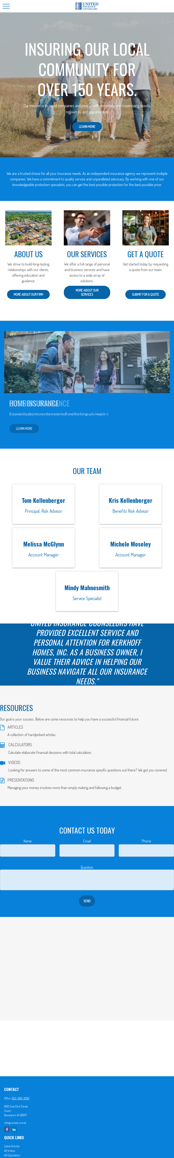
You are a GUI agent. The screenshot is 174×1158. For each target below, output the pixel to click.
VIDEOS (14, 762)
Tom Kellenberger (43, 500)
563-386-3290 (20, 1098)
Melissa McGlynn (43, 543)
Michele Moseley (130, 543)
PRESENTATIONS (20, 780)
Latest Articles (11, 1146)
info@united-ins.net (15, 1122)
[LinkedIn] (14, 1129)
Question (87, 867)
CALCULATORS (20, 744)
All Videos (9, 1150)
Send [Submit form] (87, 901)
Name (27, 841)
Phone (146, 841)
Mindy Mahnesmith (87, 587)
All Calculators (12, 1155)
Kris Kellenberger (130, 500)
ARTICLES (15, 727)
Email (87, 841)
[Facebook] (7, 1129)
